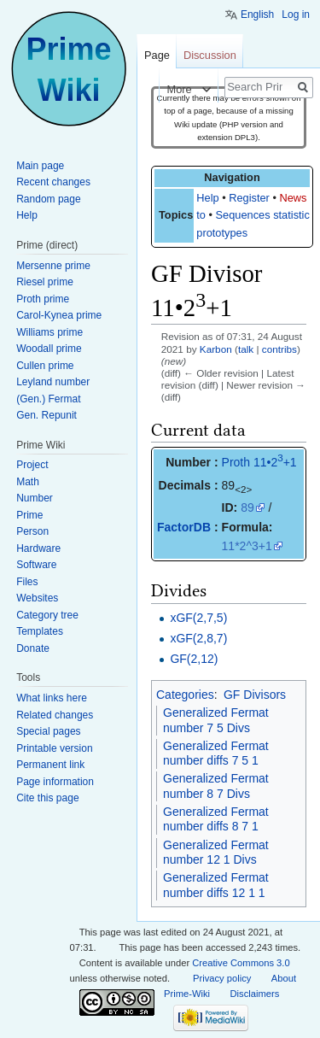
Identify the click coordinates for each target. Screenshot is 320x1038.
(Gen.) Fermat (48, 399)
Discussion (209, 55)
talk (245, 349)
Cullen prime (44, 366)
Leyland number (53, 382)
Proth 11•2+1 (259, 462)
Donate (32, 648)
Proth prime (42, 299)
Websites (37, 598)
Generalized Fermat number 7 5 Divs (216, 720)
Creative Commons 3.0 (240, 963)
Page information (55, 782)
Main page (40, 166)
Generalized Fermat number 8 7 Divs (216, 785)
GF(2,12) (194, 659)
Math (27, 482)
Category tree (47, 615)
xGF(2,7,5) (198, 618)
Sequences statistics (266, 214)
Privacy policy (222, 978)
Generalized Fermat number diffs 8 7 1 (216, 819)
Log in (296, 15)
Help (207, 197)
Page (157, 55)
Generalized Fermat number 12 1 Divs (216, 852)
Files (27, 582)
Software (36, 565)
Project (32, 465)
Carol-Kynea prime (59, 315)
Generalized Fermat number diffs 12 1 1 (216, 885)
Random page (48, 199)
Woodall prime (48, 349)
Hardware (38, 548)
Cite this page (47, 798)
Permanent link (50, 765)
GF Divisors (255, 694)
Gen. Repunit (46, 415)
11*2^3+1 (247, 546)
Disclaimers (255, 993)
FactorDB (184, 527)
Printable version (54, 748)
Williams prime (49, 332)
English (257, 15)
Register (249, 197)
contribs (279, 349)
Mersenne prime (53, 266)
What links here (51, 698)
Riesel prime (44, 282)
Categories (185, 694)
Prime (29, 515)
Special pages (48, 731)
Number (34, 498)
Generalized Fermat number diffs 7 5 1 (216, 753)
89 (247, 507)
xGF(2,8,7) (198, 638)
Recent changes (53, 182)
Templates (39, 631)
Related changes (54, 715)
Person (32, 531)
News (292, 197)
